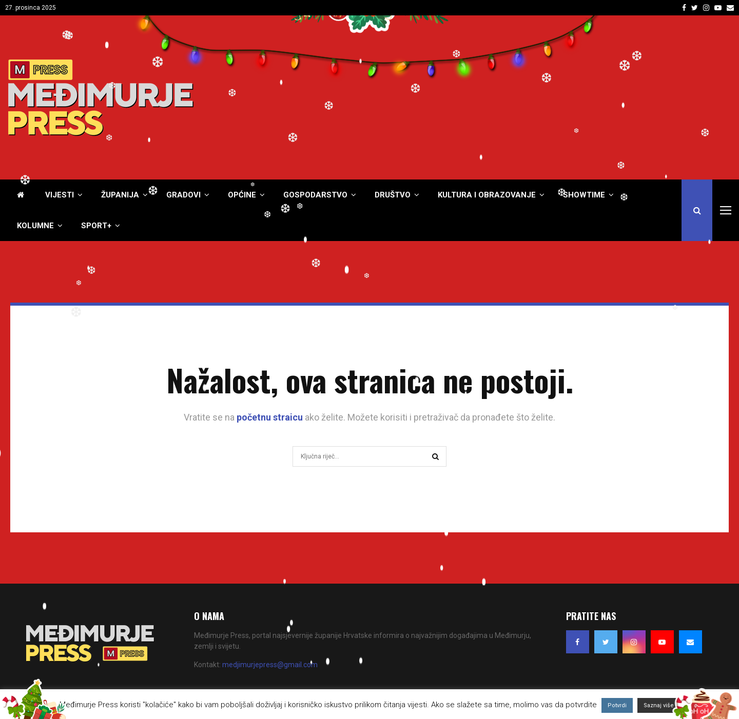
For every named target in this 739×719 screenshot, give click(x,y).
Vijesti (59, 194)
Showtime (584, 194)
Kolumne (35, 225)
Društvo (393, 194)
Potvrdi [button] (617, 705)
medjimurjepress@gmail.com (270, 665)
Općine (242, 194)
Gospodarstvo (315, 194)
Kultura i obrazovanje (487, 194)
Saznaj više (659, 705)
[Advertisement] (544, 97)
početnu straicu (270, 417)
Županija (120, 194)
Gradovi (183, 194)
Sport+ (96, 225)
